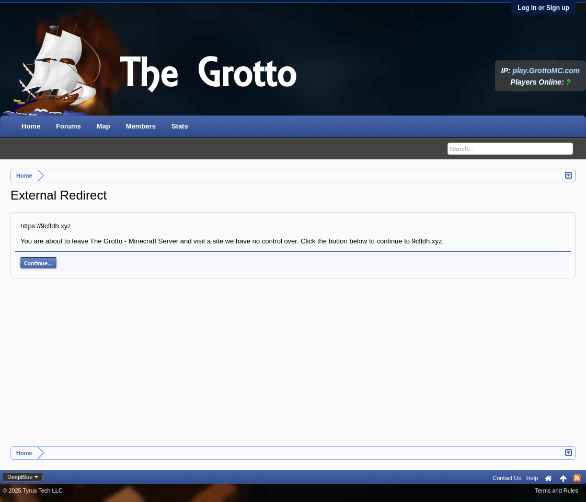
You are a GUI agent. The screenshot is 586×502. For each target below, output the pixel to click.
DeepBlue (19, 477)
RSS (577, 478)
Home (30, 126)
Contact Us (506, 478)
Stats (179, 126)
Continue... (38, 263)
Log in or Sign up (543, 7)
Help (532, 478)
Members (141, 126)
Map (103, 126)
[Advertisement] (293, 368)
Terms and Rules (556, 490)
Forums (68, 126)
